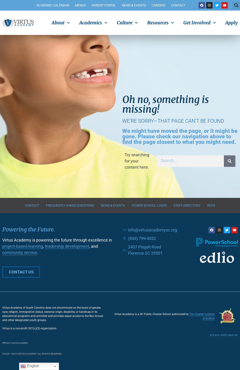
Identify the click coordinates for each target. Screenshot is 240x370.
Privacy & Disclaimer (15, 343)
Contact (178, 5)
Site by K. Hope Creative (224, 335)
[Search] (229, 161)
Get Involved (199, 23)
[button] (236, 5)
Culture (127, 23)
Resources (160, 23)
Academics (93, 23)
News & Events (134, 5)
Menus (80, 5)
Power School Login (149, 205)
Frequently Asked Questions (70, 205)
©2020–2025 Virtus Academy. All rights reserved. (32, 354)
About (61, 23)
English (29, 366)
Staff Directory (186, 205)
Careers (158, 5)
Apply (231, 23)
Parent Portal (104, 5)
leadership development (67, 246)
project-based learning (22, 246)
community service (19, 252)
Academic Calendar (52, 5)
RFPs (211, 205)
